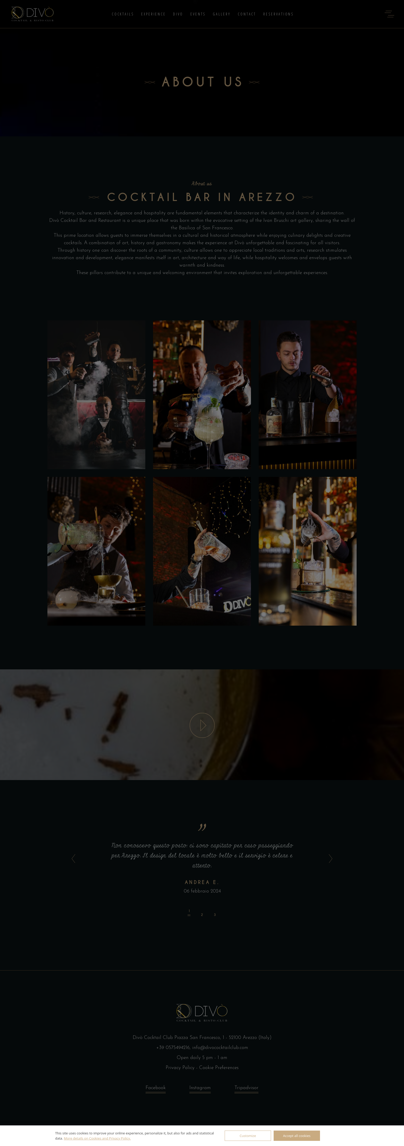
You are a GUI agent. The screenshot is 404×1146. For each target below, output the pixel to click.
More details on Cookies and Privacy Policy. (97, 1138)
